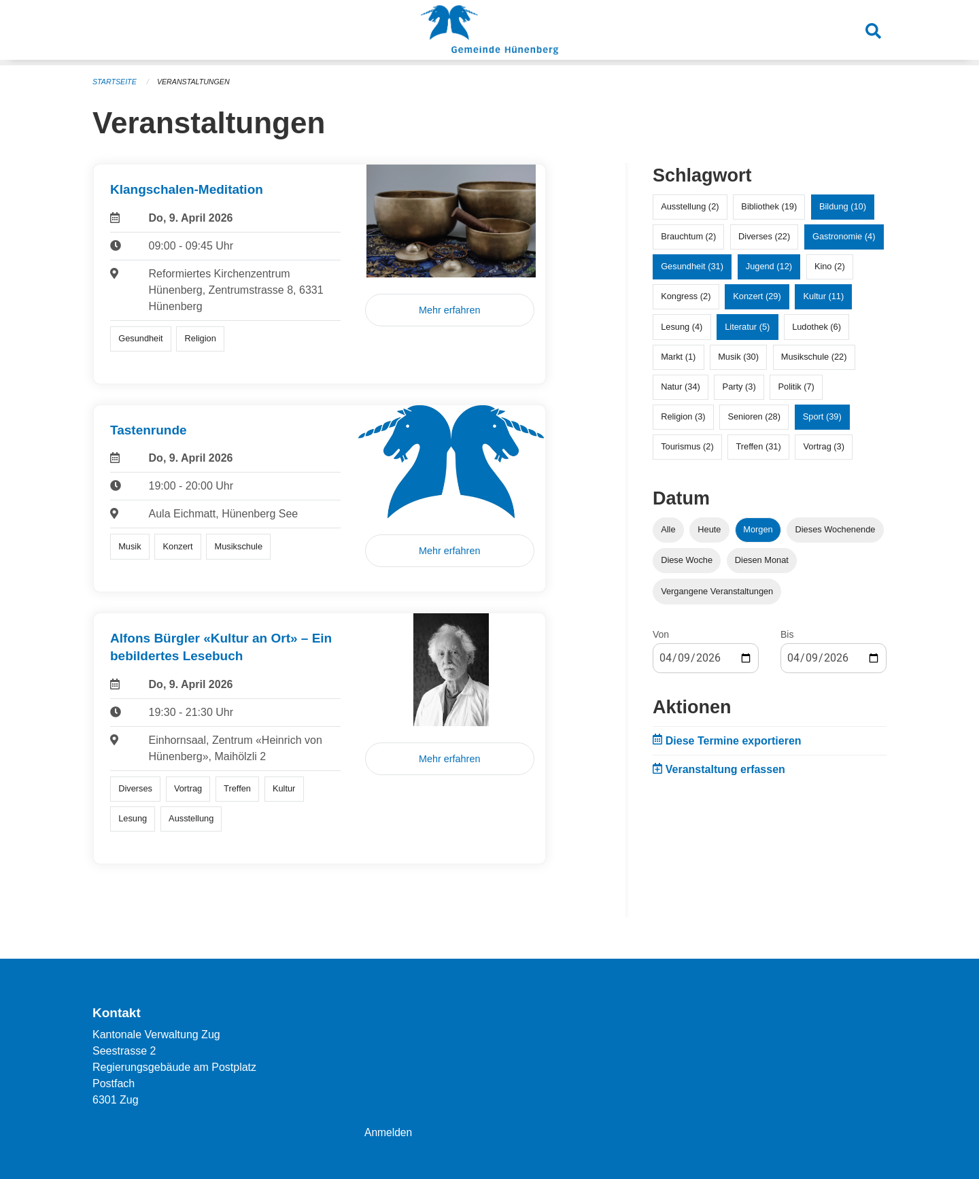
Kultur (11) (824, 296)
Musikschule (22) (814, 357)
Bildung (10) (842, 206)
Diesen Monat (762, 560)
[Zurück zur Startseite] (489, 32)
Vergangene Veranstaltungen (717, 591)
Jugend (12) (769, 266)
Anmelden (388, 1132)
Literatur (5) (747, 327)
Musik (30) (738, 357)
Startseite (115, 82)
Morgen (757, 529)
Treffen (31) (758, 446)
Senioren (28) (753, 416)
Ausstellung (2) (690, 206)
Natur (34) (680, 386)
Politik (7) (796, 386)
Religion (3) (683, 416)
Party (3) (739, 386)
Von (661, 634)
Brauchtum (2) (688, 236)
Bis (786, 634)
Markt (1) (678, 357)
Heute (709, 529)
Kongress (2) (685, 296)
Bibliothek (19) (769, 206)
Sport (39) (822, 416)
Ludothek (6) (816, 327)
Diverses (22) (764, 236)
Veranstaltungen (195, 82)
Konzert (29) (756, 296)
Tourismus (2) (687, 446)
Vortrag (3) (823, 446)
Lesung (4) (681, 327)
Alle (668, 529)
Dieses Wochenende (835, 529)
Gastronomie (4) (843, 236)
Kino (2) (829, 266)
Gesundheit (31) (692, 266)
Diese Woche (686, 560)
